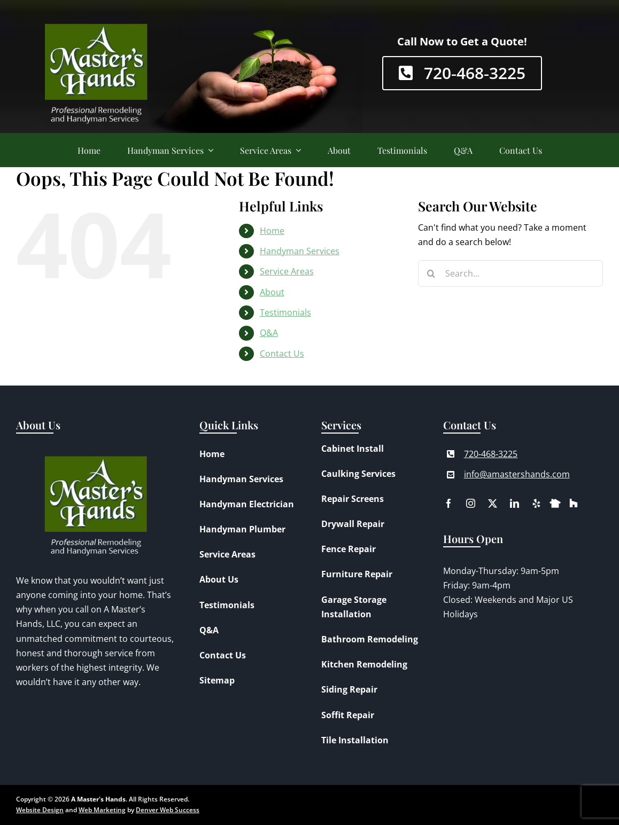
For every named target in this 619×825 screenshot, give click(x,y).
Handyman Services (299, 251)
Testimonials (285, 312)
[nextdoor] (555, 501)
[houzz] (573, 502)
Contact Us (282, 353)
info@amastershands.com (517, 474)
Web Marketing (102, 809)
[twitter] (492, 503)
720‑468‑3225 (491, 454)
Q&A (269, 333)
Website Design (40, 809)
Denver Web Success (167, 809)
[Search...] (510, 273)
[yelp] (536, 503)
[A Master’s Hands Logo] (96, 13)
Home (272, 231)
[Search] (431, 273)
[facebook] (448, 503)
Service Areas (287, 271)
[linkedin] (514, 503)
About (272, 292)
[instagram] (470, 503)
